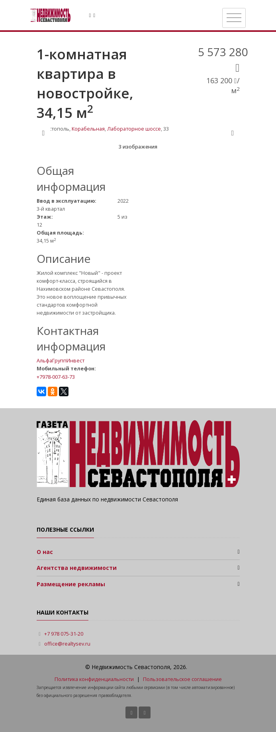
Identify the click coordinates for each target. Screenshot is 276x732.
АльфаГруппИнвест (60, 360)
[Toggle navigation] (234, 18)
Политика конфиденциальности (94, 679)
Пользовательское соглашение (182, 679)
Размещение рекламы (71, 584)
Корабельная (88, 128)
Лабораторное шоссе (134, 128)
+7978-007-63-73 (56, 376)
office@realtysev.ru (67, 643)
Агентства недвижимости (77, 568)
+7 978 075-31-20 (63, 633)
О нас (45, 552)
